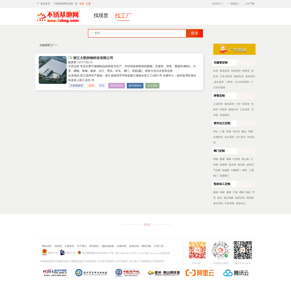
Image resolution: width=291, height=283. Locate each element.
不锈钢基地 (145, 261)
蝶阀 (222, 159)
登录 (81, 3)
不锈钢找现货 (61, 261)
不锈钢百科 (158, 261)
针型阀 (236, 159)
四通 (228, 131)
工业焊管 (218, 104)
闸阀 (228, 159)
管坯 (101, 85)
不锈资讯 (69, 246)
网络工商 (53, 253)
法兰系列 (241, 137)
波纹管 (250, 164)
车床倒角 (229, 203)
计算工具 (159, 246)
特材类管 (236, 70)
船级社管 (239, 76)
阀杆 (244, 170)
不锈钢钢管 (76, 85)
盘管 (219, 197)
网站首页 (47, 246)
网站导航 (146, 246)
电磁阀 (225, 170)
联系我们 (94, 246)
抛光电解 (228, 197)
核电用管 (250, 76)
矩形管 (228, 76)
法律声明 (121, 246)
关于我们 (82, 246)
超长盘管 (219, 82)
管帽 (250, 131)
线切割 (250, 197)
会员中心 (217, 3)
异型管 (223, 109)
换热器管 (224, 70)
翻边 (244, 131)
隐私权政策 (108, 246)
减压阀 (241, 164)
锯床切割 (240, 197)
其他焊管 (224, 115)
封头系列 (229, 137)
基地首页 (45, 3)
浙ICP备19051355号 (125, 253)
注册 (88, 3)
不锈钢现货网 (46, 261)
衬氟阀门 (236, 170)
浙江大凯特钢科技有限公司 (90, 58)
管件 (131, 261)
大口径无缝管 (242, 82)
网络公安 (71, 253)
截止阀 (245, 159)
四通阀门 (224, 175)
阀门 (136, 261)
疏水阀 (232, 164)
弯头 (215, 131)
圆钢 (91, 85)
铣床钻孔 (241, 203)
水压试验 (152, 85)
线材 (248, 192)
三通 (222, 131)
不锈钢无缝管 (76, 261)
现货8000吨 (116, 85)
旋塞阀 (223, 164)
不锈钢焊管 (90, 261)
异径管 (236, 131)
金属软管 (218, 137)
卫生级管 (245, 109)
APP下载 (250, 3)
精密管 (246, 70)
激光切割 (218, 203)
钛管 (215, 70)
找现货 (234, 3)
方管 (222, 76)
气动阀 (216, 170)
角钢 (222, 192)
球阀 (215, 159)
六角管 (229, 82)
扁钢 (228, 192)
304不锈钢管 (121, 261)
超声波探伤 (135, 85)
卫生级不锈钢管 (105, 261)
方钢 (235, 192)
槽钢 (241, 192)
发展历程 (134, 246)
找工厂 (123, 16)
